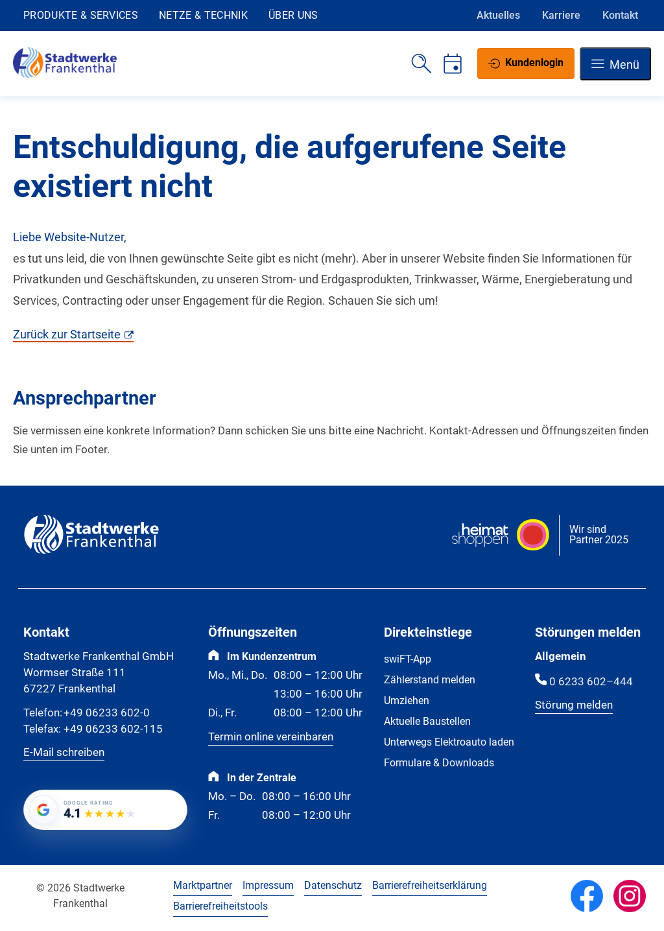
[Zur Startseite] (65, 74)
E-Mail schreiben (63, 752)
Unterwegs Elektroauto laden (449, 742)
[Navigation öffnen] (615, 63)
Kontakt (620, 15)
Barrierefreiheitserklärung (429, 885)
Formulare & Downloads (439, 763)
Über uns (293, 15)
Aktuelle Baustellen (427, 721)
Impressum (268, 885)
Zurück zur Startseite (67, 334)
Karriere (561, 15)
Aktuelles (498, 15)
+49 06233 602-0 (86, 713)
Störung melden (574, 705)
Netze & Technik (203, 15)
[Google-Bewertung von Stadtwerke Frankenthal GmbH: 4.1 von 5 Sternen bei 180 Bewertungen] (105, 810)
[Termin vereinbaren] (453, 63)
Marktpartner (202, 885)
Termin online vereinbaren (270, 737)
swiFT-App (407, 659)
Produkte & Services (80, 15)
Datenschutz (333, 885)
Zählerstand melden (429, 680)
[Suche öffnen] (421, 63)
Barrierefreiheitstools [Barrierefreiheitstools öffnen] (220, 906)
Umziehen (406, 700)
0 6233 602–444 (591, 682)
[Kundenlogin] (526, 63)
